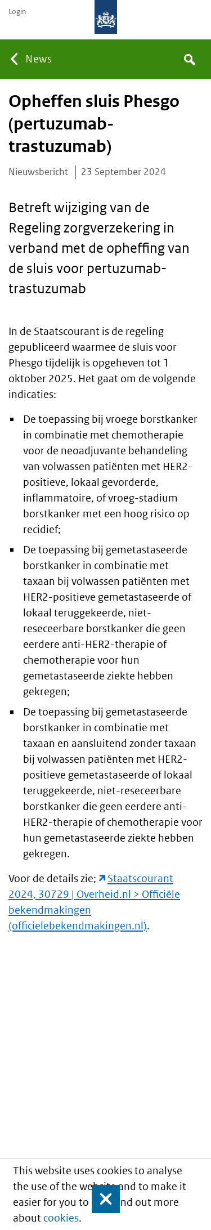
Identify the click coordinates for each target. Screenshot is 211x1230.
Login (17, 11)
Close (100, 1199)
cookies (61, 1217)
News (38, 58)
